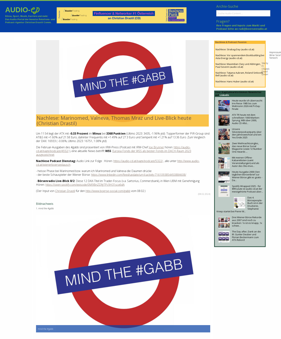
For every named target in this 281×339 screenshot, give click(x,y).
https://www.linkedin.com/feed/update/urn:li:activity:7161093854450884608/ (138, 175)
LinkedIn (224, 95)
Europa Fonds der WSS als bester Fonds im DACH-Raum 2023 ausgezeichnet (113, 153)
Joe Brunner (156, 147)
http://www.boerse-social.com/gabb (108, 191)
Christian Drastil (65, 191)
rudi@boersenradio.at (253, 28)
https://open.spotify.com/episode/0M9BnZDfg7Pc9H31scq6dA (85, 185)
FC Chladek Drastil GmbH (265, 70)
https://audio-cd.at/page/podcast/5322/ (138, 161)
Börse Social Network (275, 57)
